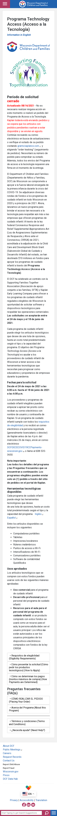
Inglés (39, 514)
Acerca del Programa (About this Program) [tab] (27, 709)
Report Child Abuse (11, 764)
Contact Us (8, 760)
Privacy (14, 800)
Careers (7, 753)
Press (6, 775)
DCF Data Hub (10, 778)
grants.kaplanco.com (29, 145)
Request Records (12, 756)
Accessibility (27, 800)
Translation (41, 800)
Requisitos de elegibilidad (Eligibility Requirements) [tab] (24, 657)
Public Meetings (12, 749)
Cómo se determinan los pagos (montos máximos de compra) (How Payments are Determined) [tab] (28, 679)
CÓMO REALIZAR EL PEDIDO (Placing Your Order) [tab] (26, 700)
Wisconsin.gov (10, 771)
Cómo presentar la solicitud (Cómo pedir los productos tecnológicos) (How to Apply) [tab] (28, 667)
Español (12, 517)
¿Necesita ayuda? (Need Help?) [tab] (27, 730)
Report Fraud (8, 768)
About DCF (8, 745)
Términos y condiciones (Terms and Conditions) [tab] (27, 723)
